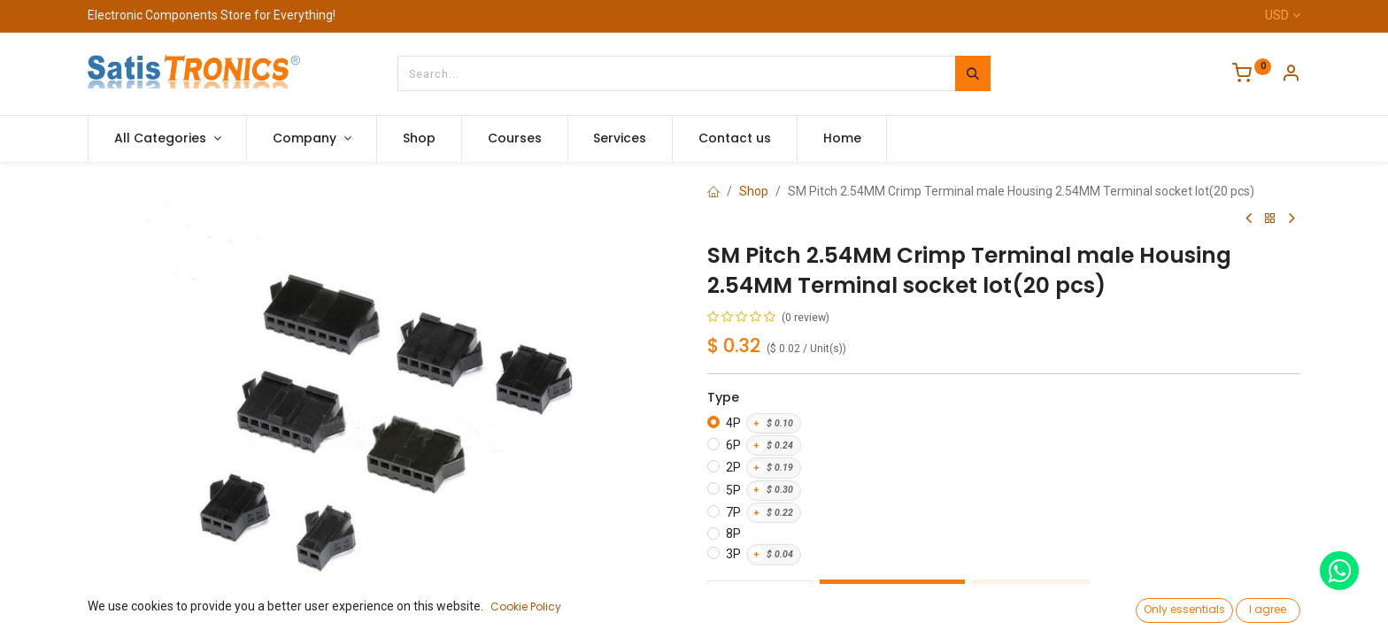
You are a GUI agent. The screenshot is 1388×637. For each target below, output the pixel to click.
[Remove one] (727, 598)
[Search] (973, 73)
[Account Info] (1290, 75)
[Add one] (793, 598)
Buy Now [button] (1031, 598)
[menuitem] (419, 139)
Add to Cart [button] (892, 598)
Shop (753, 191)
